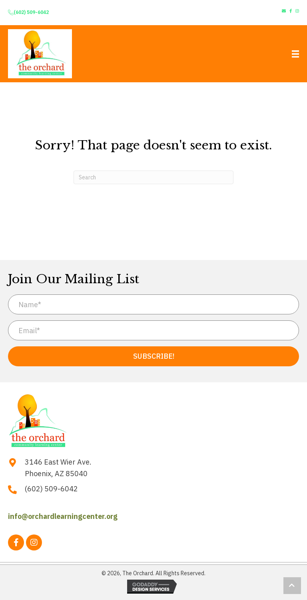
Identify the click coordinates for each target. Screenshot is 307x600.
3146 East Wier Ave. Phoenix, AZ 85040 (58, 467)
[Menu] (295, 54)
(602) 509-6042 (31, 12)
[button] (153, 356)
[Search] (153, 177)
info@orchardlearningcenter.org (63, 516)
